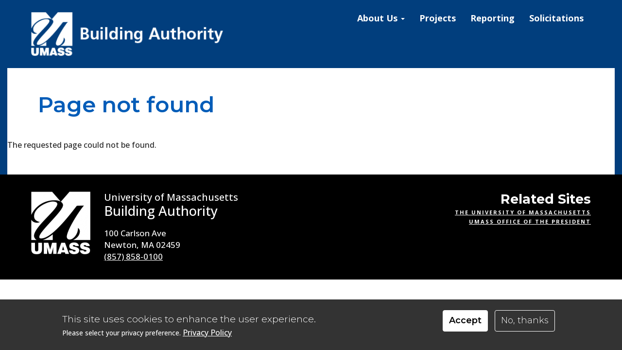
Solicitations (556, 18)
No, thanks (525, 320)
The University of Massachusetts (523, 212)
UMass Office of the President (530, 221)
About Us (381, 18)
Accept (465, 320)
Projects (437, 18)
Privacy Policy (207, 332)
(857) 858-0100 (133, 256)
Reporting (492, 18)
